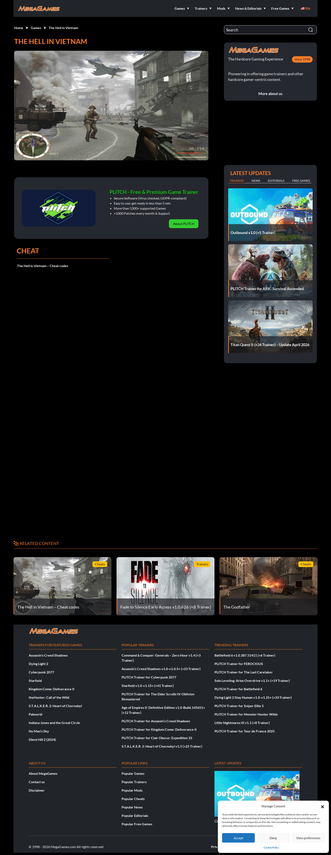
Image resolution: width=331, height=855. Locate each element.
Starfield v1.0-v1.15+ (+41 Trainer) (148, 686)
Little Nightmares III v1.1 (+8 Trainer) (242, 723)
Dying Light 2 (38, 664)
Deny (273, 838)
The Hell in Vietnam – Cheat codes (42, 266)
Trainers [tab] (237, 180)
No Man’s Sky (39, 731)
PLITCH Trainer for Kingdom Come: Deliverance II (159, 729)
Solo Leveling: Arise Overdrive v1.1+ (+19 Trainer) (252, 680)
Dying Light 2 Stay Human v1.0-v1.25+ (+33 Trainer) (253, 697)
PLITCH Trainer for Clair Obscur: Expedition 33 (157, 738)
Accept (238, 838)
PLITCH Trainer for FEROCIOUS (238, 664)
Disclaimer (37, 790)
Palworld (35, 714)
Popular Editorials (135, 816)
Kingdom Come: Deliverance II (51, 689)
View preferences (308, 838)
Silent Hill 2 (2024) (42, 739)
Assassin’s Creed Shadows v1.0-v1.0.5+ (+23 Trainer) (161, 669)
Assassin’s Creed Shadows (48, 655)
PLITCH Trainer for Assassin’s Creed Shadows (156, 721)
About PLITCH (183, 224)
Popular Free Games (137, 824)
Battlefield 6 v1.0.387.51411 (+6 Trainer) (244, 655)
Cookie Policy (271, 847)
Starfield (35, 680)
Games (36, 28)
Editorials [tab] (276, 180)
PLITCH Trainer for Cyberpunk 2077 (149, 677)
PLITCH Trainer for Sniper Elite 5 (239, 706)
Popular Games (133, 773)
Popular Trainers (134, 782)
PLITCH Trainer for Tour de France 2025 (244, 731)
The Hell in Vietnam (63, 28)
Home (18, 28)
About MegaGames (43, 773)
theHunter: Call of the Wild (49, 697)
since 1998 (302, 59)
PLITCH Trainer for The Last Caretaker (243, 672)
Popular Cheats (133, 799)
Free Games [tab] (301, 180)
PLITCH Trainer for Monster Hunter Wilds (246, 714)
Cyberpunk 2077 (41, 672)
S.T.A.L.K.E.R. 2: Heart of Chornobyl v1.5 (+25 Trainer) (162, 746)
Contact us (37, 782)
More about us (270, 93)
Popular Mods (132, 790)
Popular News (132, 807)
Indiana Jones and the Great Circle (54, 723)
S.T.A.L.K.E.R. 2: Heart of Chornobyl (55, 706)
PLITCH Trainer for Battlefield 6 (238, 689)
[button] (322, 806)
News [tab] (256, 180)
